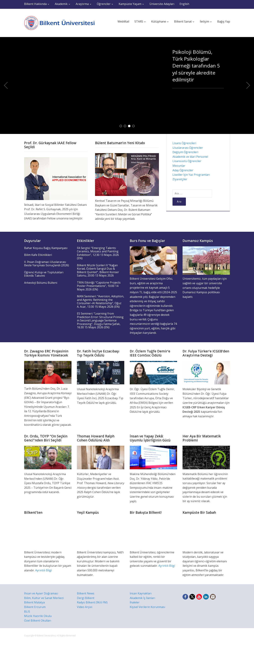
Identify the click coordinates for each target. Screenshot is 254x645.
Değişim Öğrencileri (185, 152)
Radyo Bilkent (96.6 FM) (92, 602)
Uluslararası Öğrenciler (188, 148)
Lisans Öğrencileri (184, 143)
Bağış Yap (223, 21)
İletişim (204, 21)
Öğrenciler (104, 4)
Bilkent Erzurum (35, 607)
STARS (138, 21)
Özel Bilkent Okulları (37, 620)
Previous (6, 85)
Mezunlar (179, 166)
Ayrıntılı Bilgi (43, 570)
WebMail (123, 21)
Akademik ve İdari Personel (190, 157)
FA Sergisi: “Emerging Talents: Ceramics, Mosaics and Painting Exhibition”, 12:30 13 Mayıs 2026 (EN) (98, 253)
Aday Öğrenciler (183, 170)
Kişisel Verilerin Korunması (147, 607)
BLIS (27, 611)
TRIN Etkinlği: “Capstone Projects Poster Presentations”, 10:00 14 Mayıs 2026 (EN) (99, 286)
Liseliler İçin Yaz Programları (191, 175)
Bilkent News (85, 593)
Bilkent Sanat (183, 21)
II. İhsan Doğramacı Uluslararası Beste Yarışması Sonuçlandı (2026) (46, 263)
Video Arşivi (84, 607)
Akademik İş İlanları (142, 598)
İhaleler (135, 602)
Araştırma (82, 4)
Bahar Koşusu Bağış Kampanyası (45, 248)
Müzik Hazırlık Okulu (38, 616)
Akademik (61, 4)
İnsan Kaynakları (141, 593)
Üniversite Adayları (161, 4)
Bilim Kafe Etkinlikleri (38, 255)
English (184, 4)
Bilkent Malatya (34, 602)
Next (248, 85)
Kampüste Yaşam (130, 4)
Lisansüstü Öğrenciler (187, 161)
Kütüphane (158, 21)
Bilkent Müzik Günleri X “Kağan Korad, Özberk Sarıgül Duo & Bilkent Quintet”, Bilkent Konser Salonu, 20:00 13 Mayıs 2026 (98, 270)
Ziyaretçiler (180, 179)
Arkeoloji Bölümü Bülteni (40, 283)
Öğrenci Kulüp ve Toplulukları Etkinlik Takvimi (43, 274)
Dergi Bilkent (85, 598)
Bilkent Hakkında (35, 4)
